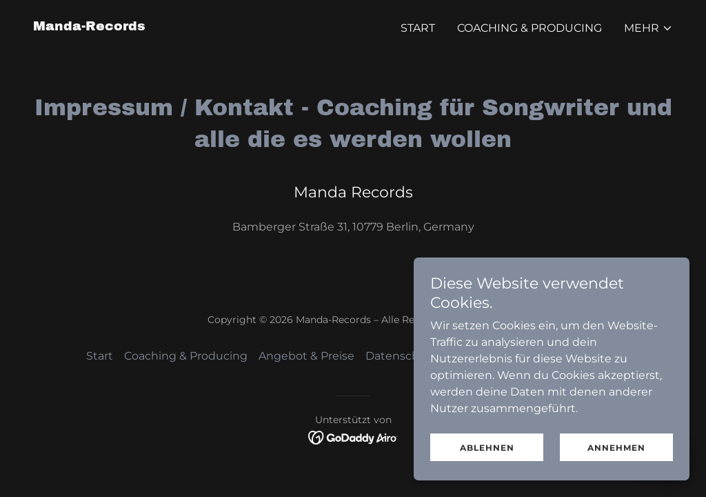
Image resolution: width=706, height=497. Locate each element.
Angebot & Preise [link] (306, 355)
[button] (648, 28)
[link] (89, 26)
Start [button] (99, 355)
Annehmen (616, 457)
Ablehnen (487, 457)
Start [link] (418, 28)
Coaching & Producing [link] (529, 28)
